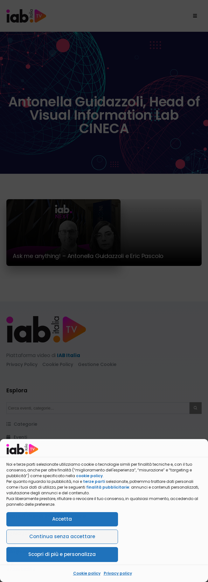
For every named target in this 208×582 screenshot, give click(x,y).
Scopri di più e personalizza (62, 554)
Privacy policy (118, 573)
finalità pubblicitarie (107, 487)
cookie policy (89, 475)
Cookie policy (87, 573)
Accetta (62, 519)
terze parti (94, 481)
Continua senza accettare (62, 536)
